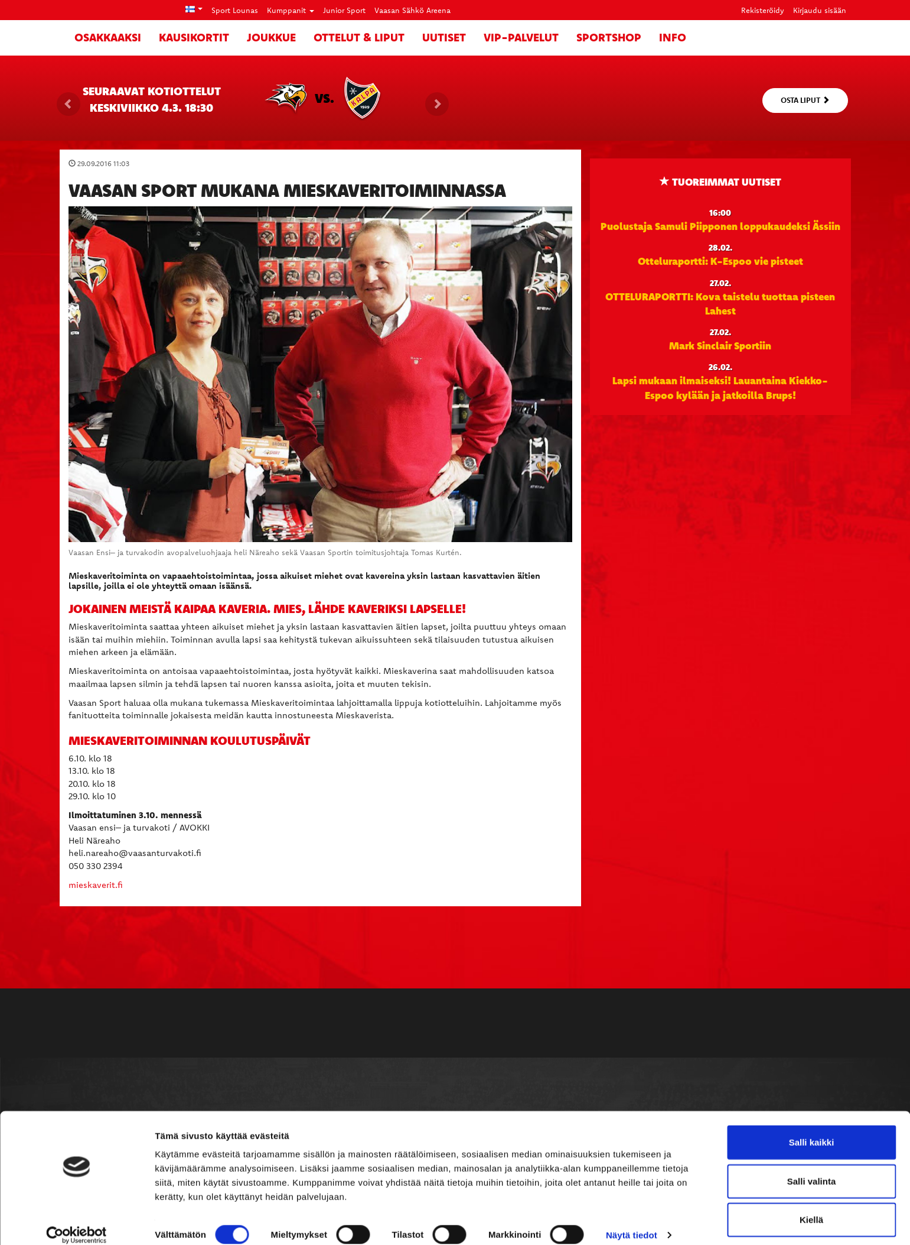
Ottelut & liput (359, 37)
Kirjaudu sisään (819, 10)
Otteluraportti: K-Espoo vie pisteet (720, 260)
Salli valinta (811, 1168)
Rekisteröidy (762, 10)
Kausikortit (194, 37)
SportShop (608, 37)
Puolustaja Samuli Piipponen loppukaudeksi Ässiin (720, 225)
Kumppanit (290, 10)
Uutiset (444, 37)
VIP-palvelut (521, 37)
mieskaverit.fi (96, 884)
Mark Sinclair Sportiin (720, 345)
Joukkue (271, 37)
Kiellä (811, 1206)
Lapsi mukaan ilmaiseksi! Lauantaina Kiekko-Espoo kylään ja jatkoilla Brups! (720, 387)
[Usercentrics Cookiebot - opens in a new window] (76, 1222)
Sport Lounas (234, 10)
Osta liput (805, 100)
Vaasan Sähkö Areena (412, 10)
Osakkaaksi (107, 37)
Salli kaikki (811, 1129)
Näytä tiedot (631, 1222)
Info (672, 37)
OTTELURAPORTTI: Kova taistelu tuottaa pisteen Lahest (720, 303)
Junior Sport (344, 10)
